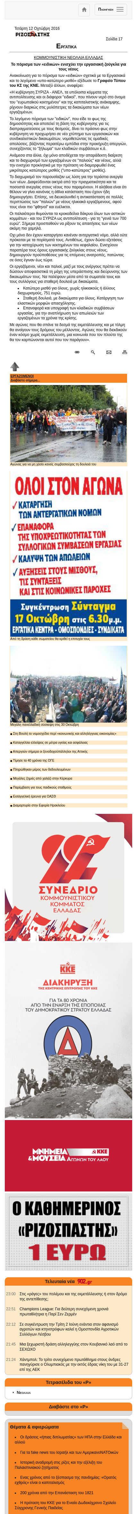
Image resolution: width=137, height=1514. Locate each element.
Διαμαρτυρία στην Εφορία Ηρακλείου (37, 805)
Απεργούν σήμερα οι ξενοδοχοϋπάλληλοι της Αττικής (49, 751)
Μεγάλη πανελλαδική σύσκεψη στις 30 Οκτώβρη (68, 686)
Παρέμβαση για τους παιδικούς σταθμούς (41, 787)
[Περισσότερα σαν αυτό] (93, 352)
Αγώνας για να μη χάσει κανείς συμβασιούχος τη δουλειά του (68, 425)
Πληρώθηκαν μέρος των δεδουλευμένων (40, 769)
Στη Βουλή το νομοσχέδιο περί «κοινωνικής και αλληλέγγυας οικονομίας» (63, 733)
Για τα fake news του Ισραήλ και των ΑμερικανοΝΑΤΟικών (69, 1452)
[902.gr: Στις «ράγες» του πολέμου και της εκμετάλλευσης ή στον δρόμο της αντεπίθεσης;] (11, 1294)
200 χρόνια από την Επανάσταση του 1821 (56, 1493)
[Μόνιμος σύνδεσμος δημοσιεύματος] (79, 352)
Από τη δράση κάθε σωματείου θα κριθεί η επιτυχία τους (68, 555)
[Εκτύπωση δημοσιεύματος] (122, 352)
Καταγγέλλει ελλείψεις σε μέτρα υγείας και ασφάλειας (49, 742)
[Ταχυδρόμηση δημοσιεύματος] (108, 352)
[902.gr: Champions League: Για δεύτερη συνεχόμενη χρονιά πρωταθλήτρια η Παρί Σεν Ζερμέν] (11, 1309)
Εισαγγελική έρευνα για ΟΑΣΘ (33, 796)
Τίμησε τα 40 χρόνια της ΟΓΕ (32, 760)
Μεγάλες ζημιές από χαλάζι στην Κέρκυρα (41, 778)
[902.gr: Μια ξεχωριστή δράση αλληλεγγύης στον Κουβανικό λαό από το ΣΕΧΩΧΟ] (11, 1344)
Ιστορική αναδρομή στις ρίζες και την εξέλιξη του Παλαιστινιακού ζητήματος (58, 1465)
